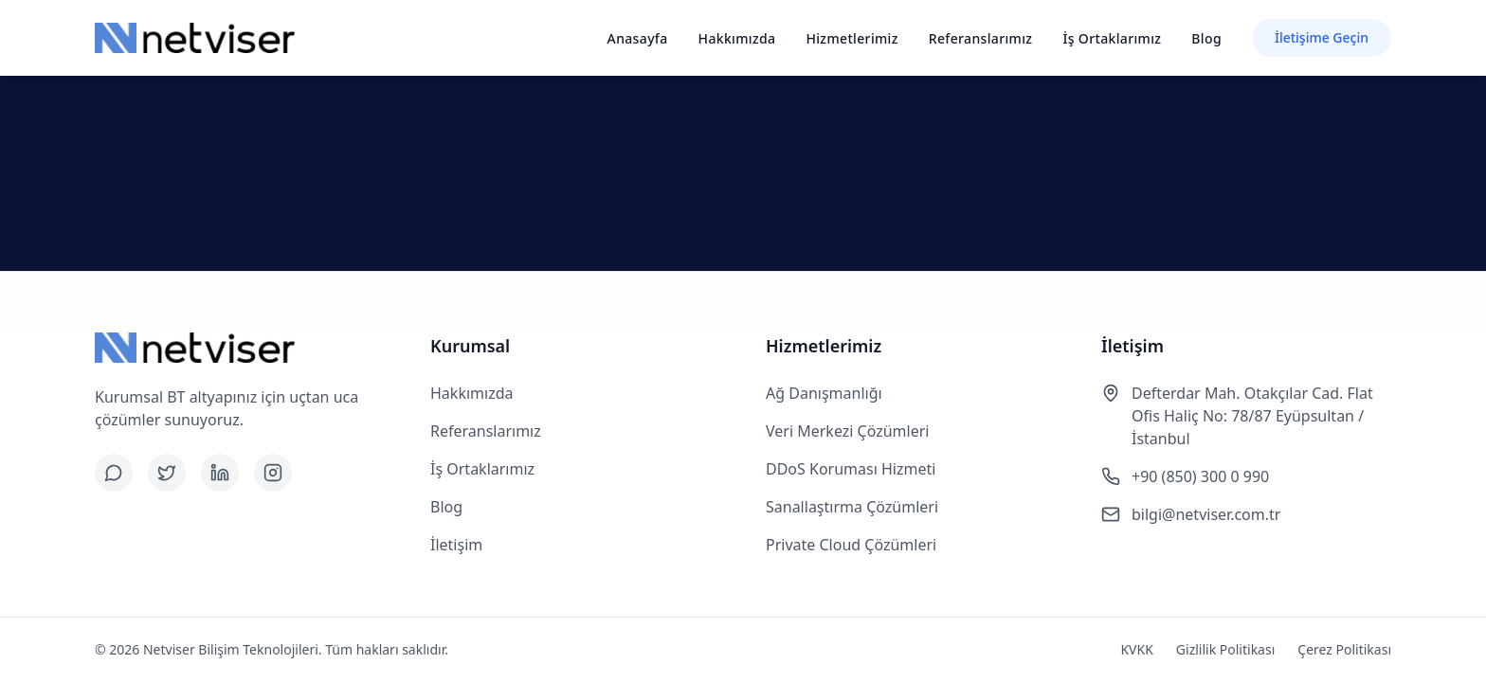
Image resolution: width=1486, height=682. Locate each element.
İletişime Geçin (1321, 37)
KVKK (1136, 649)
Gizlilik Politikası (1225, 649)
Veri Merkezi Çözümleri (847, 431)
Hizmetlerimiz (851, 38)
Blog (1206, 38)
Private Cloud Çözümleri (851, 544)
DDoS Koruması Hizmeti (850, 468)
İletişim (456, 544)
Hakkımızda (737, 38)
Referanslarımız (981, 38)
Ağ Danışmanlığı (824, 393)
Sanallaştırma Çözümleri (852, 506)
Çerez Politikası (1344, 649)
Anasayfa (637, 38)
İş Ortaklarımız (1111, 38)
